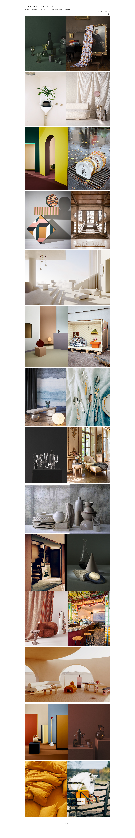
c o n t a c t (100, 11)
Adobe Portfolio (70, 832)
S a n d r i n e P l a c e (42, 6)
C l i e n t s (107, 11)
